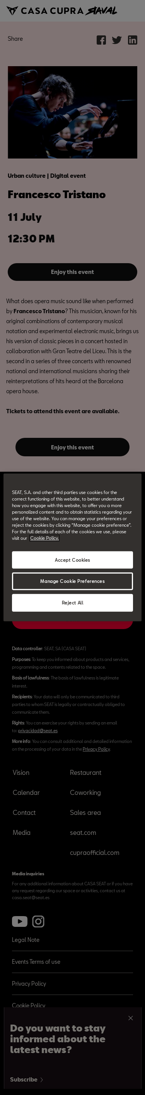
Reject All (73, 602)
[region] (72, 547)
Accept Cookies (72, 559)
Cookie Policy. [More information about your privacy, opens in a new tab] (44, 538)
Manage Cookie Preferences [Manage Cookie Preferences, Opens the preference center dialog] (72, 581)
